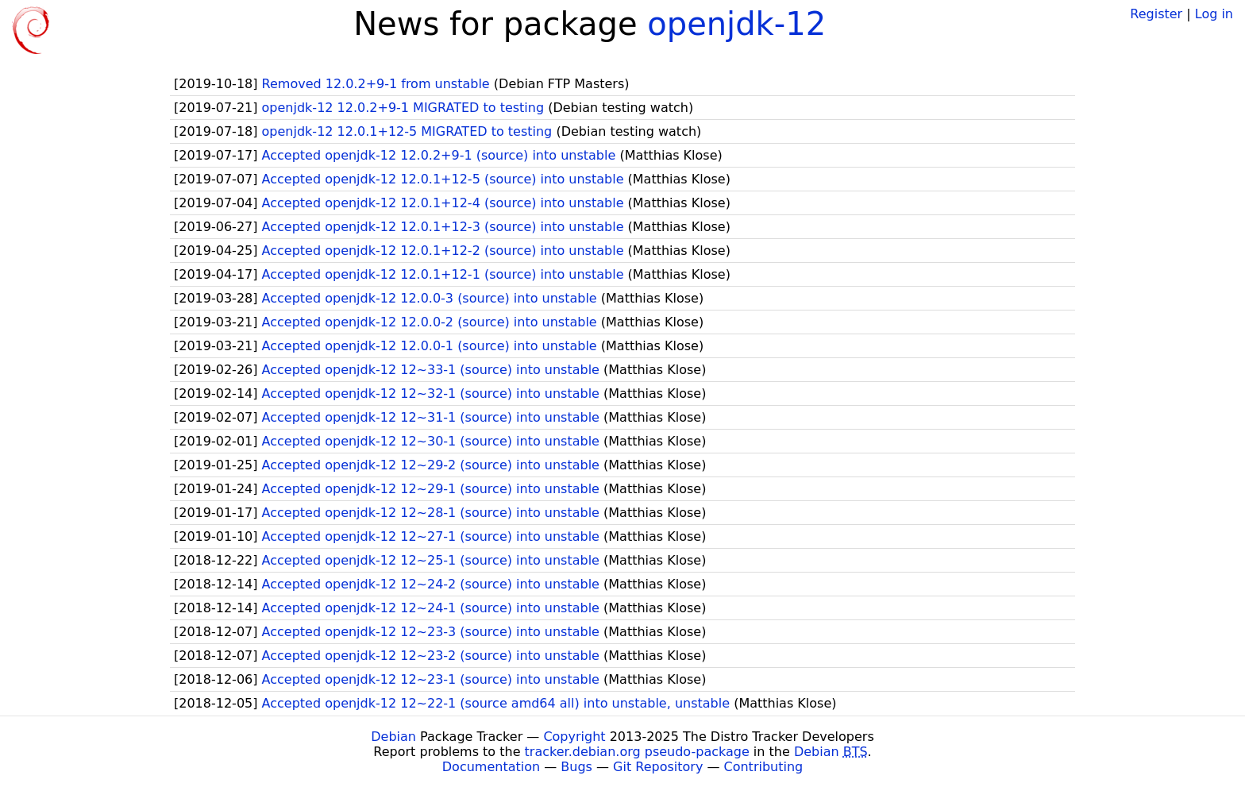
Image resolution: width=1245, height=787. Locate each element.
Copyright (574, 736)
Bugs (576, 766)
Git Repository (658, 766)
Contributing (764, 766)
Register (1156, 13)
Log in (1214, 13)
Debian (393, 736)
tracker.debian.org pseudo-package (637, 751)
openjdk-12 (736, 24)
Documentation (491, 766)
